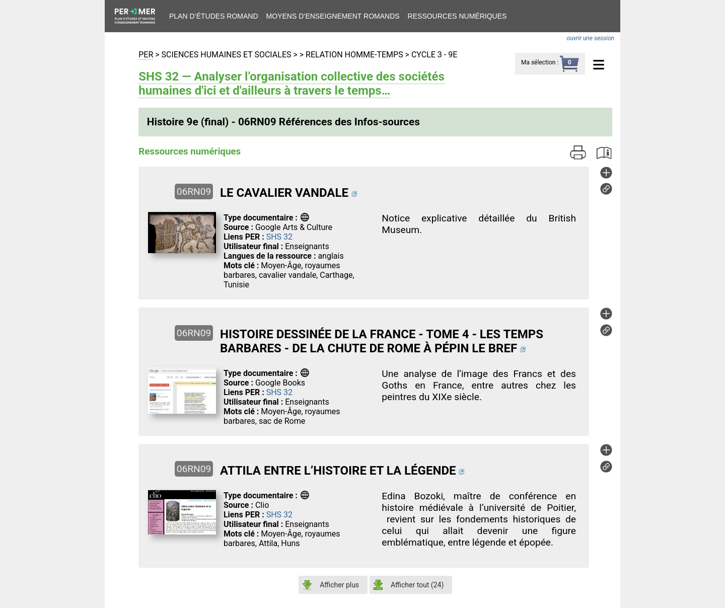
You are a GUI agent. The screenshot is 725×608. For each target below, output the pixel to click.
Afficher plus (339, 585)
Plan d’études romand (213, 16)
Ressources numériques (457, 16)
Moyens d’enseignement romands (333, 16)
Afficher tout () (417, 585)
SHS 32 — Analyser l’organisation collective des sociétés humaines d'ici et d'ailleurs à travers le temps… (291, 83)
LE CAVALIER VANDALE (284, 193)
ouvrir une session (590, 38)
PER (145, 54)
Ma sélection (538, 62)
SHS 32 (279, 237)
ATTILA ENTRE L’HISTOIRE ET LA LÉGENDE (338, 471)
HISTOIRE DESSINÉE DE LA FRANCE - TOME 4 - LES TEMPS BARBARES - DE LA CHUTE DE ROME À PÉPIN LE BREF (381, 341)
